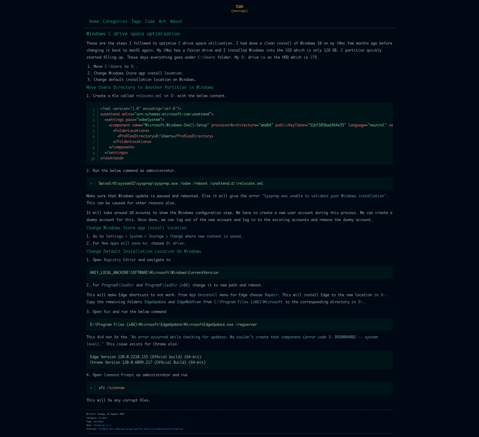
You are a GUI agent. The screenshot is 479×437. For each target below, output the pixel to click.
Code (150, 22)
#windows (99, 422)
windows (103, 418)
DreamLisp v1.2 (102, 425)
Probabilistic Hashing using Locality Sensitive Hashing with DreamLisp (141, 429)
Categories (115, 22)
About (176, 22)
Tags (136, 22)
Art (162, 22)
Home (94, 22)
